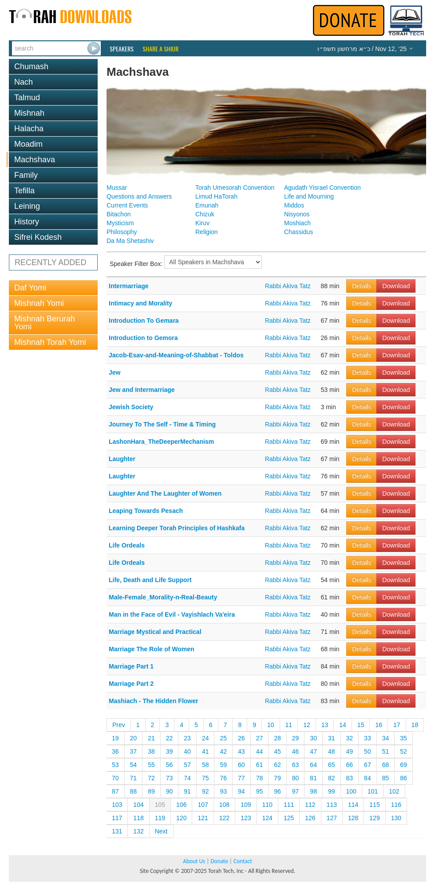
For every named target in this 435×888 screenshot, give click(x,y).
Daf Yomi (30, 287)
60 (241, 764)
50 (367, 751)
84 (367, 778)
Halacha (29, 128)
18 (415, 724)
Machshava (34, 159)
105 (160, 804)
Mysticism (120, 223)
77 (241, 778)
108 (224, 804)
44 (259, 751)
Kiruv (202, 223)
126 (310, 817)
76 (223, 778)
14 (342, 724)
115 (374, 804)
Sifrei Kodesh (38, 237)
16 (378, 724)
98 (313, 791)
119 (160, 817)
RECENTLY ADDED (50, 262)
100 (351, 791)
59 (223, 764)
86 (403, 778)
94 (241, 791)
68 (385, 764)
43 (241, 751)
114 (353, 804)
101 (373, 791)
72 (151, 778)
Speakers (122, 48)
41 (205, 751)
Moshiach (297, 223)
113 (332, 804)
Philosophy (122, 231)
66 (349, 764)
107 (203, 804)
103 (117, 804)
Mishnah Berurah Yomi (44, 322)
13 (324, 724)
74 (187, 778)
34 (385, 738)
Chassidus (298, 231)
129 (374, 817)
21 (151, 738)
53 (115, 764)
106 (181, 804)
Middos (294, 205)
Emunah (206, 205)
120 (181, 817)
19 (115, 738)
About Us (194, 861)
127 (332, 817)
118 (138, 817)
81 (313, 778)
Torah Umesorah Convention (234, 187)
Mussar (117, 187)
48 (331, 751)
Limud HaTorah (216, 196)
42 (223, 751)
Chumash (31, 66)
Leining (27, 206)
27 (259, 738)
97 (295, 791)
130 (396, 817)
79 (277, 778)
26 (241, 738)
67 (367, 764)
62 (277, 764)
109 (246, 804)
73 (169, 778)
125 (289, 817)
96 (277, 791)
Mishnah (29, 113)
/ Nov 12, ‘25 (365, 48)
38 (151, 751)
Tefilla (24, 190)
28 (277, 738)
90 (169, 791)
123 (246, 817)
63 (295, 764)
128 (353, 817)
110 (267, 804)
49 (349, 751)
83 (349, 778)
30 (313, 738)
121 (203, 817)
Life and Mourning (309, 196)
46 (295, 751)
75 (205, 778)
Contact (242, 861)
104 (138, 804)
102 (394, 791)
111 (289, 804)
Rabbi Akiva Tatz (288, 285)
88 (133, 791)
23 (187, 738)
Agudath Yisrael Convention (322, 187)
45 (277, 751)
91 (187, 791)
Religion (206, 231)
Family (26, 175)
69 (403, 764)
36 (115, 751)
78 (259, 778)
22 (169, 738)
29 (295, 738)
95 (259, 791)
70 (115, 778)
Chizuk (204, 214)
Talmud (27, 97)
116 (396, 804)
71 (133, 778)
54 (133, 764)
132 (138, 831)
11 (289, 724)
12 (306, 724)
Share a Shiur (160, 48)
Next (161, 831)
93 (223, 791)
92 (205, 791)
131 (117, 831)
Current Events (127, 205)
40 (187, 751)
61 (259, 764)
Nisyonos (297, 214)
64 (313, 764)
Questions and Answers (139, 196)
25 (223, 738)
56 (169, 764)
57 (187, 764)
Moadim (28, 144)
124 (267, 817)
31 (331, 738)
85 (385, 778)
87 (115, 791)
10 (270, 724)
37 (133, 751)
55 (151, 764)
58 (205, 764)
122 (224, 817)
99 (331, 791)
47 (313, 751)
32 (349, 738)
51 (385, 751)
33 (367, 738)
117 (117, 817)
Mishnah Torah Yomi (50, 342)
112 (310, 804)
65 (331, 764)
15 (360, 724)
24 (205, 738)
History (26, 221)
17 (396, 724)
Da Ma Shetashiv (130, 240)
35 (403, 738)
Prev (118, 724)
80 (295, 778)
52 (403, 751)
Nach (23, 82)
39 (169, 751)
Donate (219, 861)
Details (361, 285)
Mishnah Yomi (39, 303)
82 (331, 778)
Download (396, 285)
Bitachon (118, 214)
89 (151, 791)
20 (133, 738)
